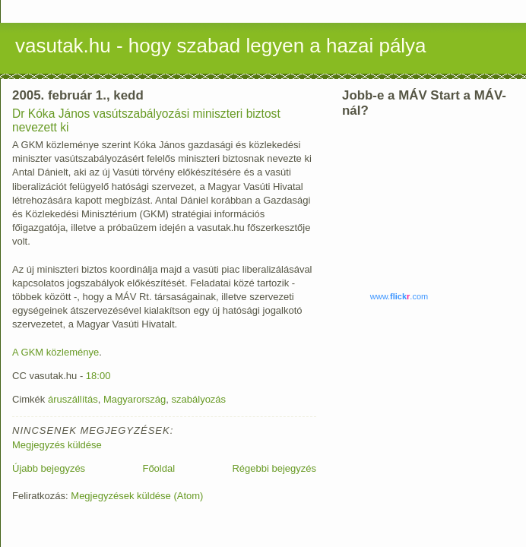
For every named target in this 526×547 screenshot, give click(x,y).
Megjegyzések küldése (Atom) (137, 495)
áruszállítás (73, 399)
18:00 (98, 375)
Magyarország (134, 399)
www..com (399, 296)
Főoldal (158, 468)
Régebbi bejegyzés (274, 468)
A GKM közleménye (55, 352)
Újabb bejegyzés (48, 468)
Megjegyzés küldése (57, 445)
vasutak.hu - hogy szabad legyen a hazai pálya (220, 45)
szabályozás (199, 399)
